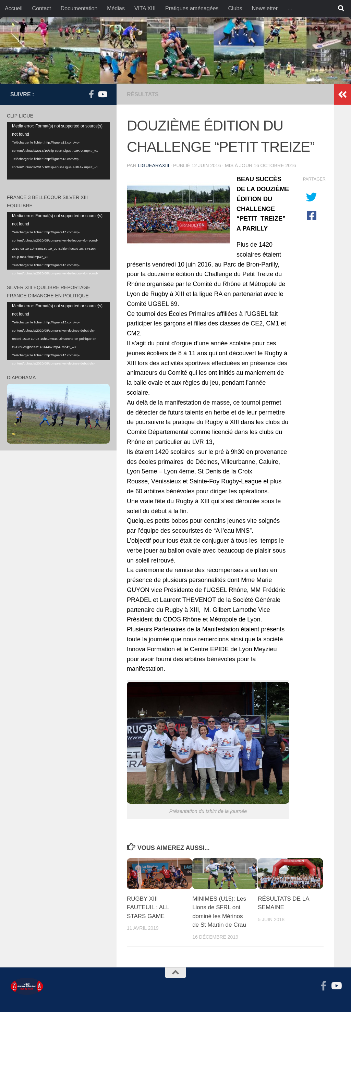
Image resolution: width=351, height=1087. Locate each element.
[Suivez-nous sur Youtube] (102, 94)
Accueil (14, 8)
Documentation (79, 8)
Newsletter (265, 8)
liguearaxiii (153, 165)
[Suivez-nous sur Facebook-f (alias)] (91, 94)
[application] (58, 151)
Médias (116, 8)
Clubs (235, 8)
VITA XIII (145, 8)
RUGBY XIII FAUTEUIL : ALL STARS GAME (148, 907)
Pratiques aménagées (192, 8)
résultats (142, 94)
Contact (41, 8)
